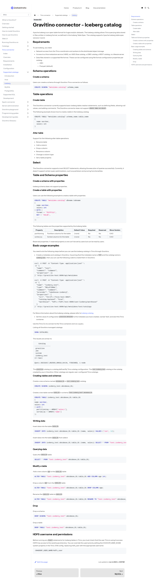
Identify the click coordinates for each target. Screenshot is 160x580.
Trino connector (8, 50)
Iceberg (8, 83)
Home (66, 8)
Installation (7, 65)
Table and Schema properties (140, 37)
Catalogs (5, 46)
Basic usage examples (138, 46)
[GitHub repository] (142, 8)
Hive (6, 80)
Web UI (5, 39)
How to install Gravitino (11, 31)
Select (133, 34)
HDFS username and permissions (141, 64)
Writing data (137, 52)
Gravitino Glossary (9, 121)
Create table (137, 28)
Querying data (137, 55)
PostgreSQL (9, 91)
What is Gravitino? (9, 20)
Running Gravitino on (10, 42)
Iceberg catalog (87, 313)
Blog (87, 8)
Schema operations (137, 19)
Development (8, 98)
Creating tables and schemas (142, 49)
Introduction (9, 76)
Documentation (99, 8)
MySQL (7, 87)
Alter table (136, 31)
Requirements (8, 61)
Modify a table (137, 58)
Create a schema (138, 22)
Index (5, 53)
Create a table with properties (142, 43)
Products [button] (76, 8)
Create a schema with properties (143, 40)
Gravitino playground (10, 109)
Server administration (10, 106)
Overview (5, 24)
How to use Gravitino (10, 35)
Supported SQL (9, 94)
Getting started (8, 27)
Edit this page (41, 562)
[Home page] (35, 15)
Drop (134, 61)
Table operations (136, 25)
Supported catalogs (11, 72)
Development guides (10, 117)
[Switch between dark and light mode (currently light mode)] (145, 8)
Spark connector (8, 102)
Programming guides (10, 113)
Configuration (8, 68)
